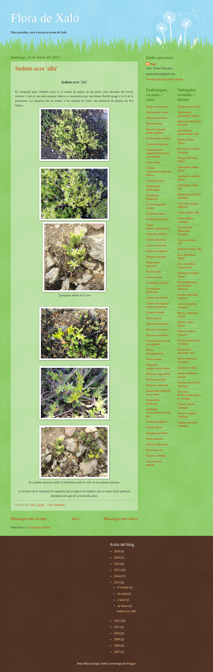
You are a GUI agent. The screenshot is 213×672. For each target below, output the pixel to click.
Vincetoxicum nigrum (154, 463)
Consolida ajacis (155, 180)
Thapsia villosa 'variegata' (186, 406)
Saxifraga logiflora (157, 421)
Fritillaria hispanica (157, 219)
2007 (117, 651)
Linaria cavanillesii (157, 297)
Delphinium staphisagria (153, 188)
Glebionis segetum (156, 251)
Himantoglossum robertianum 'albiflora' (187, 286)
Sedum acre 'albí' (36, 68)
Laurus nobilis (154, 277)
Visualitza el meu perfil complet (164, 79)
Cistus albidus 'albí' (188, 212)
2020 (117, 551)
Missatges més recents (29, 518)
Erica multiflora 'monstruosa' (186, 265)
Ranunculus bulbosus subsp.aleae (158, 392)
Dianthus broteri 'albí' (189, 249)
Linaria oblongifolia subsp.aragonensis (157, 305)
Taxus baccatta (154, 450)
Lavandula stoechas (157, 282)
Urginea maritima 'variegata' (187, 424)
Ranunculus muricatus (153, 401)
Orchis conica (154, 359)
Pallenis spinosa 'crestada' (186, 333)
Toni (153, 64)
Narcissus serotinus (157, 335)
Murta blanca (153, 318)
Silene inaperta (154, 438)
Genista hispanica (156, 239)
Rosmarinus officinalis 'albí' (186, 351)
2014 (117, 576)
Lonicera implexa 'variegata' (187, 305)
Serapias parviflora (157, 433)
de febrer (123, 606)
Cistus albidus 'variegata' (185, 220)
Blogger (131, 663)
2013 (117, 582)
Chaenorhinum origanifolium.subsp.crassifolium (158, 153)
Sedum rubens (154, 427)
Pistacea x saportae (157, 385)
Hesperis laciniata (156, 256)
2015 (117, 570)
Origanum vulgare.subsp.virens (158, 366)
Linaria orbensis (155, 312)
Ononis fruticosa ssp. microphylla (158, 342)
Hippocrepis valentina (153, 264)
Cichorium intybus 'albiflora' (188, 205)
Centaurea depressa (157, 144)
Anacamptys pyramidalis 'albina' (188, 114)
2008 (117, 645)
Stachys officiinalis (157, 444)
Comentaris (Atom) (39, 527)
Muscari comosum (156, 329)
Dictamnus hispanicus (152, 197)
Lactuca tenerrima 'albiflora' (187, 296)
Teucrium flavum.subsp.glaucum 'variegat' (189, 395)
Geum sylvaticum (156, 245)
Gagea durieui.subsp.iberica (158, 226)
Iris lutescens (153, 271)
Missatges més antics (121, 518)
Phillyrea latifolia (156, 379)
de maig (123, 593)
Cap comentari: (57, 504)
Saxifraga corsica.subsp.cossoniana (158, 413)
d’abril (122, 600)
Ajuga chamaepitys (157, 106)
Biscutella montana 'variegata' (188, 150)
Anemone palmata (156, 117)
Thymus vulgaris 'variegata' (187, 415)
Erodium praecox (156, 213)
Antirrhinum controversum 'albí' (188, 132)
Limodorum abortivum (153, 290)
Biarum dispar (154, 123)
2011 (117, 627)
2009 (117, 639)
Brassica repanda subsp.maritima (156, 131)
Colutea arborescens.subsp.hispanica (158, 171)
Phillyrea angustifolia (158, 374)
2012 (117, 620)
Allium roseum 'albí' (189, 106)
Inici (75, 518)
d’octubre (123, 587)
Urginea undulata (156, 455)
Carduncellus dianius (158, 138)
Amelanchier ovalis (157, 112)
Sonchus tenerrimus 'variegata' (188, 384)
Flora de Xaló (45, 18)
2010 (117, 633)
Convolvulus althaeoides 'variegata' (184, 231)
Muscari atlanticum (157, 323)
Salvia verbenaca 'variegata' (187, 360)
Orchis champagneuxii (154, 351)
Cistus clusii (153, 162)
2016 (117, 563)
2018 (117, 557)
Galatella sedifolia (156, 234)
